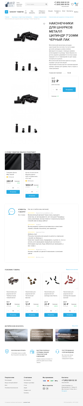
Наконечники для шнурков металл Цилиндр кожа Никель (50, 294)
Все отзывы (19, 215)
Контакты (70, 11)
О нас (26, 12)
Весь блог (75, 326)
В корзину (69, 90)
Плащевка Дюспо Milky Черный (11, 173)
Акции (50, 11)
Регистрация (8, 380)
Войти (76, 12)
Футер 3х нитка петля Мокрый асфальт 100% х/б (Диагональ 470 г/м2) (31, 175)
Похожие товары (12, 270)
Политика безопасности (11, 387)
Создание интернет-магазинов (13, 402)
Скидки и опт (57, 12)
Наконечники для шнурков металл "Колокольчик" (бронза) (30, 295)
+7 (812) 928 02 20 (61, 2)
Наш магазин (65, 6)
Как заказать (32, 12)
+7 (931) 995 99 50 (61, 4)
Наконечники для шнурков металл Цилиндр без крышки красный (69, 295)
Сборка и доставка (42, 12)
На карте (64, 391)
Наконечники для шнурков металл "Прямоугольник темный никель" (11, 295)
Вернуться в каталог (72, 269)
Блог (63, 11)
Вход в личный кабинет (11, 382)
